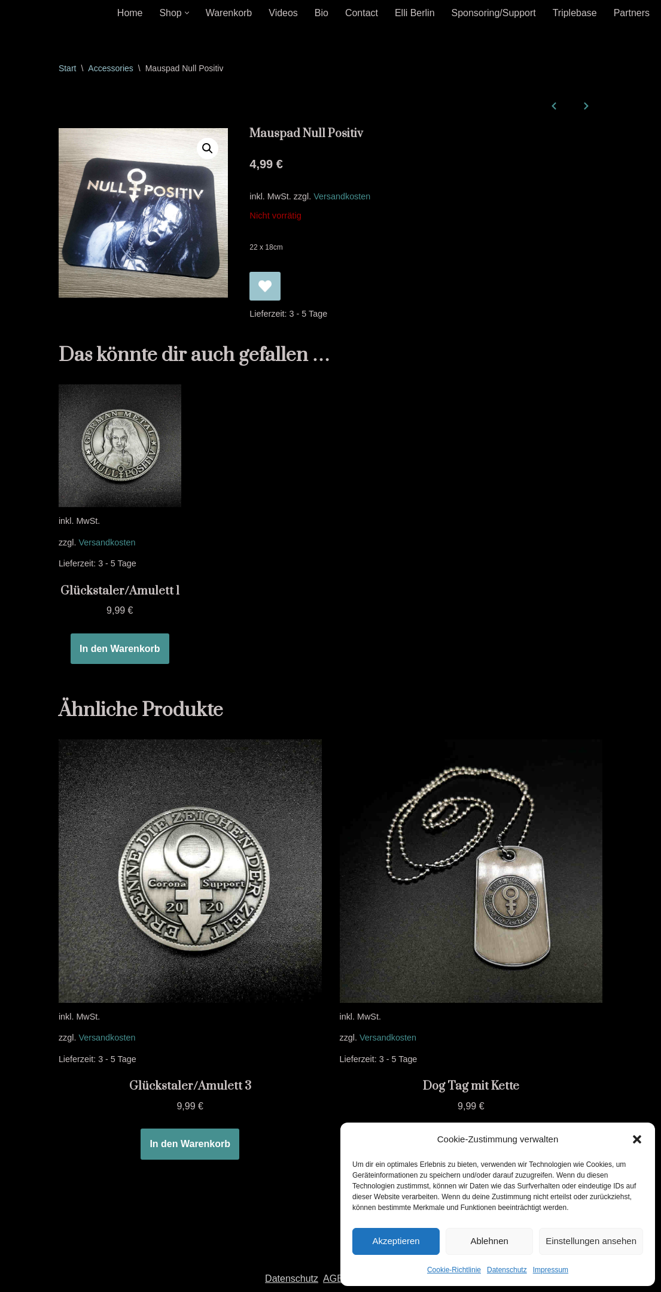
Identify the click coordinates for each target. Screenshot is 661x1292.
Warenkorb (228, 13)
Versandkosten (342, 196)
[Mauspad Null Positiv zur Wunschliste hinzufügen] (265, 286)
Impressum (550, 1270)
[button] (637, 1139)
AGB (333, 1279)
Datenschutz (507, 1270)
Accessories (110, 68)
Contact (361, 13)
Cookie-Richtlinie (454, 1270)
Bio (321, 13)
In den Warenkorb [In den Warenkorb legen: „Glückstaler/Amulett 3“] (190, 1145)
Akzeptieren (395, 1241)
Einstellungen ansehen (591, 1241)
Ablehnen (489, 1241)
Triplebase (574, 13)
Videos (282, 13)
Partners (632, 13)
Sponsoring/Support (493, 13)
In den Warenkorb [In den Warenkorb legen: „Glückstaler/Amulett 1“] (120, 649)
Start (68, 68)
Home (129, 13)
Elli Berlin (414, 13)
